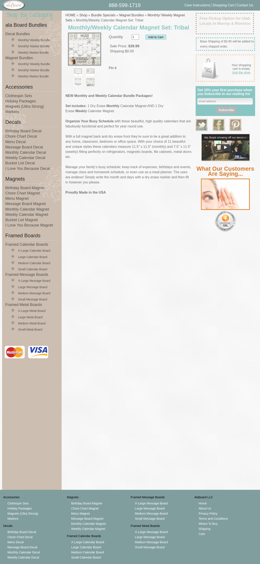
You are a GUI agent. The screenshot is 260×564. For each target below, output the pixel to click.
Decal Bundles (17, 34)
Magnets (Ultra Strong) (24, 106)
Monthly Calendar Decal (25, 152)
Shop (83, 15)
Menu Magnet (17, 198)
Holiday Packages (20, 101)
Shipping (205, 528)
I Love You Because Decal (27, 168)
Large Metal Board (30, 317)
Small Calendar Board (32, 269)
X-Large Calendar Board (34, 250)
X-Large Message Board (34, 280)
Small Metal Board (30, 329)
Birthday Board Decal (23, 131)
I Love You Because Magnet (29, 225)
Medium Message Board (34, 293)
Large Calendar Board (32, 257)
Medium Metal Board (31, 323)
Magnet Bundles (19, 58)
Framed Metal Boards (23, 305)
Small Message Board (32, 299)
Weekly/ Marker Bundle (33, 52)
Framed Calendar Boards (26, 244)
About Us (205, 508)
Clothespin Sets (18, 96)
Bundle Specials (103, 15)
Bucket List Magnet (21, 220)
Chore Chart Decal (21, 136)
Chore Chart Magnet (22, 193)
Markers (12, 112)
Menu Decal (15, 142)
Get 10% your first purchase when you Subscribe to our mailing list (224, 92)
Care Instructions (197, 5)
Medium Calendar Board (34, 263)
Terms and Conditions (213, 518)
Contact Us (244, 5)
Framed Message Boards (26, 274)
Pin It (112, 68)
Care (202, 534)
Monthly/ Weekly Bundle (34, 40)
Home (203, 503)
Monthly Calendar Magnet (27, 209)
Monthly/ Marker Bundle (33, 46)
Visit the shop (241, 72)
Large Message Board (32, 287)
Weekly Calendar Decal (25, 158)
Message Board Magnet (25, 204)
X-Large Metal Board (31, 311)
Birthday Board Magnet (24, 188)
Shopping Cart (223, 5)
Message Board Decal (24, 147)
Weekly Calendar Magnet (26, 214)
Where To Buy (208, 523)
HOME (70, 15)
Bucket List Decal (20, 163)
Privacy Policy (208, 513)
